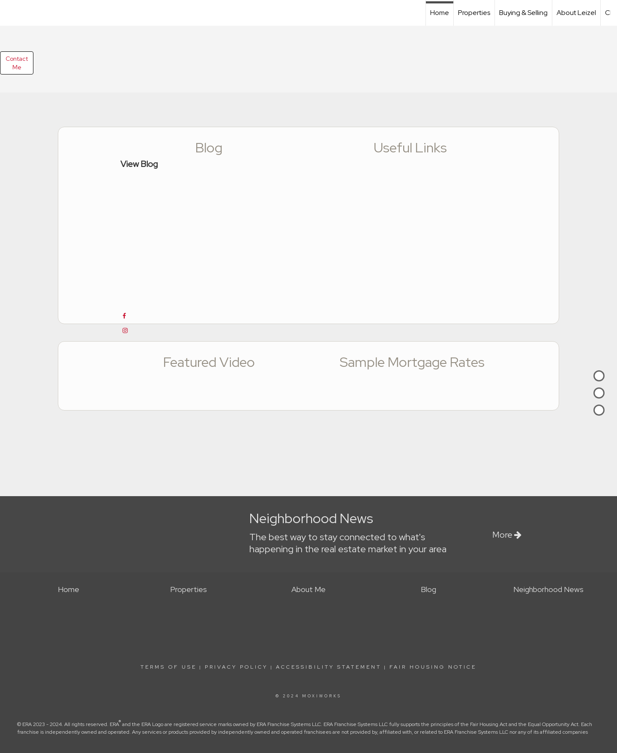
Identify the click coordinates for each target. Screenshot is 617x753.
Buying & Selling (523, 12)
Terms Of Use (169, 667)
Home (439, 12)
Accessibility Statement (328, 667)
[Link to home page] (10, 11)
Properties (474, 12)
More (506, 534)
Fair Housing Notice (432, 667)
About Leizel (576, 12)
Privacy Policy (236, 667)
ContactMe (17, 63)
